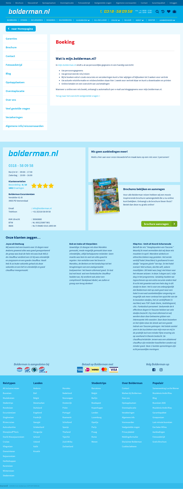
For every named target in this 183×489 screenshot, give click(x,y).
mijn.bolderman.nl (67, 64)
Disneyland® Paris (10, 432)
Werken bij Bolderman (132, 393)
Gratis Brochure (159, 441)
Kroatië (36, 451)
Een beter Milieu (160, 427)
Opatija (95, 422)
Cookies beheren (129, 446)
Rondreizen (8, 407)
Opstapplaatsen (49, 3)
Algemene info (128, 417)
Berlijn (94, 398)
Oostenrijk (67, 402)
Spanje (65, 427)
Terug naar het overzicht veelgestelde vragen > (78, 95)
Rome (94, 436)
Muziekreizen (65, 20)
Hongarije (37, 432)
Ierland (36, 436)
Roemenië (66, 417)
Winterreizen (8, 470)
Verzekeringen (128, 412)
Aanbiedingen (167, 20)
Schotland (67, 422)
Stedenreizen (8, 475)
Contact (144, 3)
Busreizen (12, 20)
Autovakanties (9, 427)
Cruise (115, 20)
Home (8, 3)
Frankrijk (37, 417)
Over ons (126, 398)
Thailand (66, 432)
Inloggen (173, 3)
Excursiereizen (9, 412)
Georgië (36, 422)
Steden (23, 20)
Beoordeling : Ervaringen (18, 186)
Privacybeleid (128, 432)
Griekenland (38, 427)
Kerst (140, 20)
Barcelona (96, 388)
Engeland (37, 412)
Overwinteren (9, 451)
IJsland (36, 441)
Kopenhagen (97, 407)
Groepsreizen (158, 417)
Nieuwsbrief (33, 3)
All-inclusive (100, 20)
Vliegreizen (83, 20)
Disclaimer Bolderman (132, 441)
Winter (151, 20)
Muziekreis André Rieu (162, 393)
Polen (65, 407)
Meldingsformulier (130, 436)
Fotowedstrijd (84, 3)
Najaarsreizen (9, 456)
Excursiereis (37, 20)
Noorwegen (67, 398)
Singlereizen (8, 417)
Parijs (94, 427)
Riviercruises (8, 422)
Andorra (36, 388)
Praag (94, 432)
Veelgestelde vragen (103, 3)
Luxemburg (97, 417)
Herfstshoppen (9, 461)
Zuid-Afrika (67, 441)
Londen (95, 412)
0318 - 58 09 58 (116, 11)
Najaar (127, 20)
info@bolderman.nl (42, 208)
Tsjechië (66, 436)
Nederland (67, 393)
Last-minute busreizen (162, 422)
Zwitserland (67, 446)
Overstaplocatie (67, 3)
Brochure (19, 3)
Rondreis (50, 20)
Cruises (6, 441)
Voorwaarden (128, 422)
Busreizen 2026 (159, 402)
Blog (155, 398)
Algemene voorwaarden (126, 3)
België (36, 398)
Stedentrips (8, 402)
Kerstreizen (8, 466)
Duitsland (37, 407)
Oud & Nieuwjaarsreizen (13, 436)
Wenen (95, 441)
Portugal (66, 412)
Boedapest (96, 402)
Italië (35, 446)
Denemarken (38, 402)
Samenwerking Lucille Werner (166, 388)
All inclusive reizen (11, 388)
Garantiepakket (158, 3)
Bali (35, 393)
